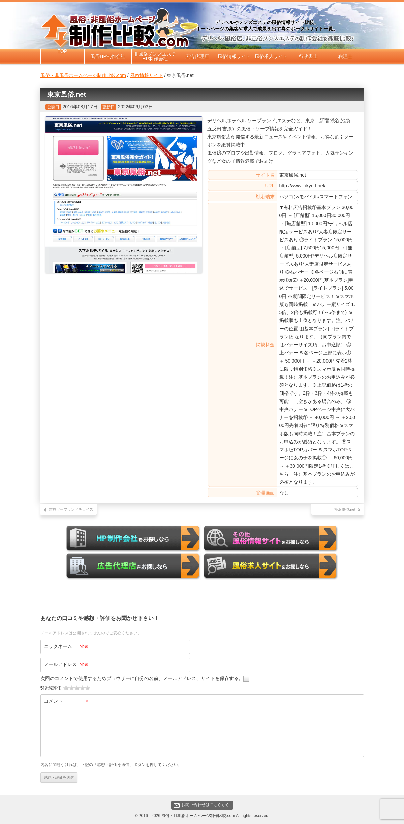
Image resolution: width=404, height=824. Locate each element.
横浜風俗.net (344, 509)
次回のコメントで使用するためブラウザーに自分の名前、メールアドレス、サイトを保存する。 (141, 676)
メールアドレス (66, 662)
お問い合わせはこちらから (202, 803)
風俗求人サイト (271, 56)
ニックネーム (66, 644)
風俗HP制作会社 (107, 56)
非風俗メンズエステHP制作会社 (155, 56)
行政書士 (308, 56)
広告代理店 (197, 56)
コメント (66, 699)
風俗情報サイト (234, 56)
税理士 (345, 56)
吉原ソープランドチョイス (71, 509)
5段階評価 (51, 686)
